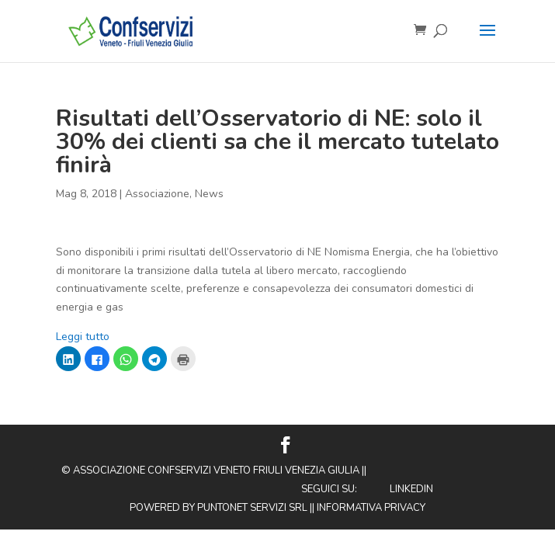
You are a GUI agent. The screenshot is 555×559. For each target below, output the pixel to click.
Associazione (157, 193)
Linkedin (411, 489)
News (209, 193)
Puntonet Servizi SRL (252, 508)
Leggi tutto (82, 336)
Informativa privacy (371, 508)
